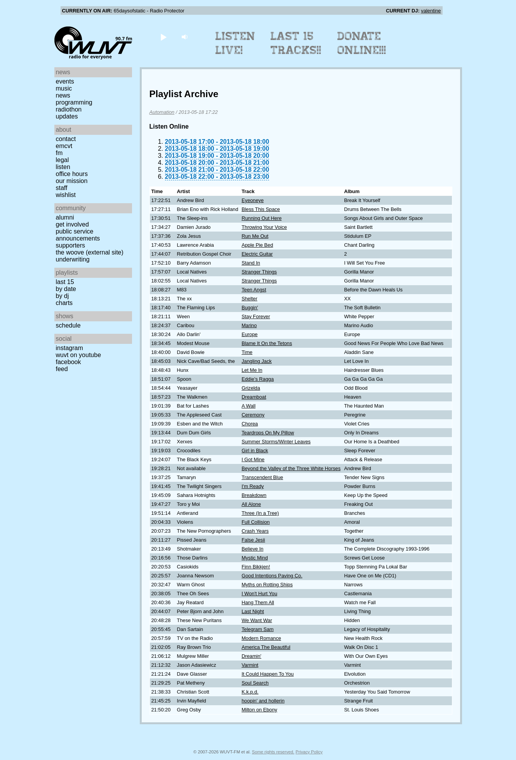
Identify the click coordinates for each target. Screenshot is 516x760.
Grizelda (250, 388)
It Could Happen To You (267, 674)
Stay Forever (255, 316)
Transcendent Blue (262, 477)
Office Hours (72, 174)
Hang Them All (257, 602)
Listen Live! (235, 43)
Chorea (249, 424)
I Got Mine (252, 459)
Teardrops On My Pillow (267, 433)
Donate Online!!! (361, 43)
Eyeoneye (252, 200)
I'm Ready (252, 486)
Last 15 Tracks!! (296, 43)
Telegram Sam (257, 629)
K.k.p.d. (249, 692)
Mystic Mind (254, 558)
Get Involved (72, 224)
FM (59, 153)
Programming (74, 102)
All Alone (251, 504)
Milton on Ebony (259, 710)
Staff (62, 188)
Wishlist (66, 195)
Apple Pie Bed (257, 245)
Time (246, 352)
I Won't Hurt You (259, 593)
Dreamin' (251, 656)
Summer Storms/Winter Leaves (276, 441)
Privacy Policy (309, 752)
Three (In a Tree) (260, 513)
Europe (249, 334)
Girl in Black (254, 450)
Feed (62, 369)
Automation (162, 112)
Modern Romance (261, 638)
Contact (66, 139)
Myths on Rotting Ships (267, 584)
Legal (62, 160)
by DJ (62, 296)
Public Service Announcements (78, 235)
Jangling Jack (256, 361)
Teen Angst (253, 290)
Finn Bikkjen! (255, 567)
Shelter (249, 299)
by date (66, 289)
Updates (67, 116)
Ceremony (252, 415)
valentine (431, 11)
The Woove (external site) (89, 252)
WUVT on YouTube (78, 355)
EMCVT (64, 146)
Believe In (252, 549)
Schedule (68, 325)
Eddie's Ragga (257, 379)
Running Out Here (261, 218)
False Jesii (253, 540)
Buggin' (249, 307)
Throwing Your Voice (264, 227)
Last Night (252, 611)
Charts (64, 303)
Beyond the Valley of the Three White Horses (291, 468)
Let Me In (251, 370)
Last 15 (65, 282)
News (63, 95)
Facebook (68, 362)
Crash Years (255, 531)
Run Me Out (254, 236)
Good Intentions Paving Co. (271, 576)
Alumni (65, 217)
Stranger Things (259, 272)
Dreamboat (253, 397)
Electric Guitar (257, 254)
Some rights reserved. (273, 752)
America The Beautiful (265, 647)
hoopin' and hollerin (263, 701)
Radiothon (69, 109)
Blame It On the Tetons (266, 343)
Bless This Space (260, 209)
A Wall (248, 406)
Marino (249, 325)
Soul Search (255, 683)
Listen (63, 167)
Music (64, 88)
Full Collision (255, 522)
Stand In (250, 263)
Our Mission (72, 181)
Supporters (70, 245)
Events (65, 81)
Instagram (69, 348)
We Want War (256, 620)
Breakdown (253, 495)
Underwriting (73, 259)
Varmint (249, 665)
